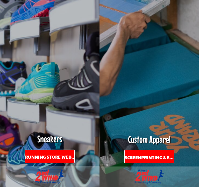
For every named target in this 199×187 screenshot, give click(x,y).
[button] (50, 176)
